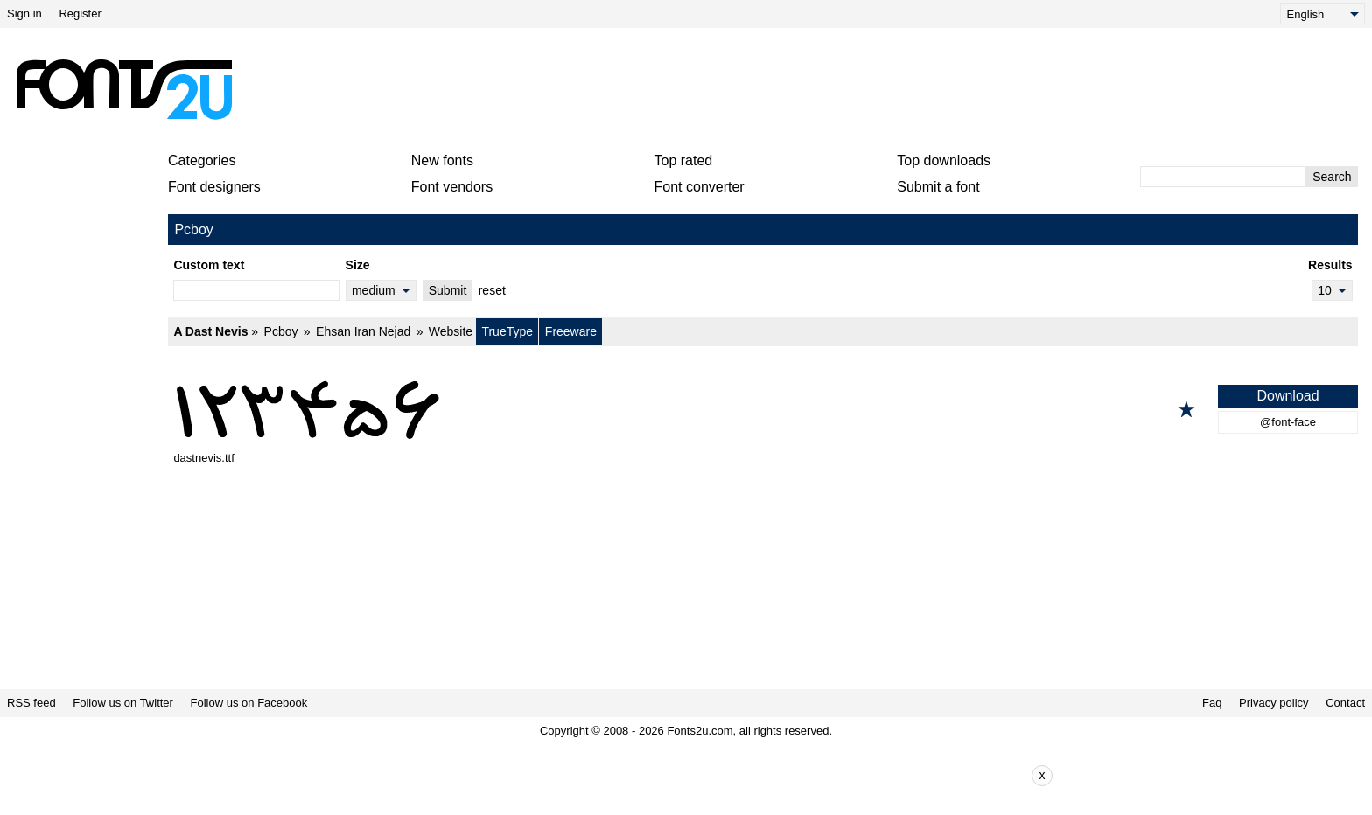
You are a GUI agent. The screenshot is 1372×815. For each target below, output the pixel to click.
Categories (201, 160)
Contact (1345, 702)
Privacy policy (1273, 702)
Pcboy (281, 331)
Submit (448, 290)
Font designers (214, 186)
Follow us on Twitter (123, 702)
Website (450, 331)
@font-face (1288, 421)
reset (492, 290)
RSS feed (31, 702)
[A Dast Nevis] (763, 409)
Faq (1212, 702)
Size (358, 265)
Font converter (699, 186)
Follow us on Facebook (249, 702)
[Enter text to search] (1223, 176)
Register (80, 13)
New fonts (442, 160)
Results (1330, 265)
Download (1287, 395)
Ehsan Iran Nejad (363, 331)
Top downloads (943, 160)
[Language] (1322, 13)
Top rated (683, 160)
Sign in (24, 13)
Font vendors (452, 186)
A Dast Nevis (210, 331)
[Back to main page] (123, 89)
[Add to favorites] (1186, 409)
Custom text (208, 265)
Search (1331, 177)
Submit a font (938, 186)
